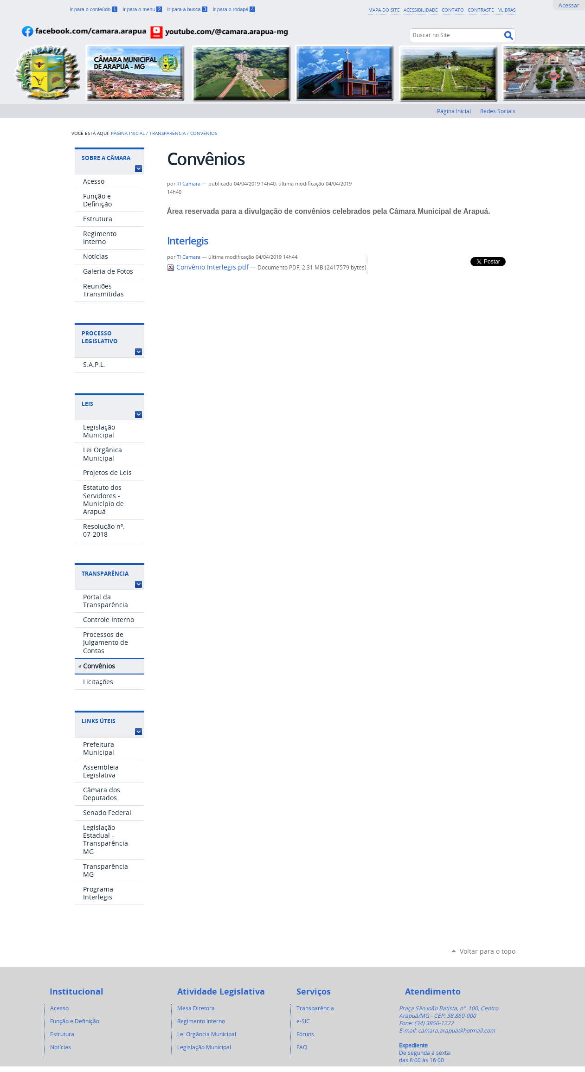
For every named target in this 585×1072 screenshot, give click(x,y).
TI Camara (188, 183)
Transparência (167, 133)
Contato (453, 9)
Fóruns (305, 1034)
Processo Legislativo (100, 337)
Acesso (59, 1008)
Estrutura (62, 1034)
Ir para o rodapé (233, 9)
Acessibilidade (421, 9)
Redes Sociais (497, 111)
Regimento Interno (201, 1021)
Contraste (481, 9)
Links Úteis (99, 721)
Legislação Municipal (204, 1047)
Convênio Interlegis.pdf (209, 267)
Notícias (60, 1047)
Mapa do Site (384, 9)
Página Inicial (454, 111)
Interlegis (187, 241)
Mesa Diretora (196, 1008)
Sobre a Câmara (106, 158)
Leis (87, 404)
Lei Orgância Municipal (206, 1034)
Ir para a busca (188, 9)
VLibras (506, 9)
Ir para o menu (142, 9)
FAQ (301, 1047)
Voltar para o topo (487, 951)
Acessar (569, 5)
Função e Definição (74, 1021)
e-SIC (303, 1021)
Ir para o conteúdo (94, 9)
